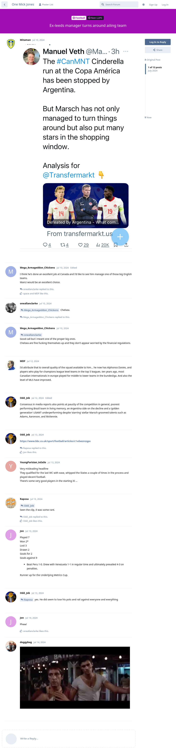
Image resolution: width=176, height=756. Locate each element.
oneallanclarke (32, 335)
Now (148, 117)
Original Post (152, 59)
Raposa (28, 599)
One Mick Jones (23, 4)
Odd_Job (29, 505)
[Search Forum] (119, 4)
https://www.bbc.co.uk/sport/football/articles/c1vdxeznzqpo (55, 441)
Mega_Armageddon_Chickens (41, 310)
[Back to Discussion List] (4, 4)
